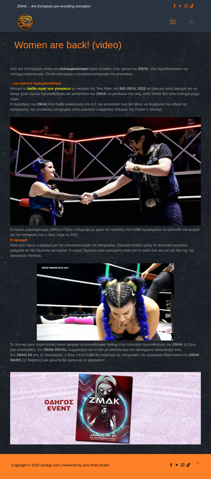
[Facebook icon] (175, 6)
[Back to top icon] (197, 462)
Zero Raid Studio (95, 465)
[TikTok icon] (192, 6)
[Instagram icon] (186, 6)
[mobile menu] (172, 22)
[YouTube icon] (180, 6)
